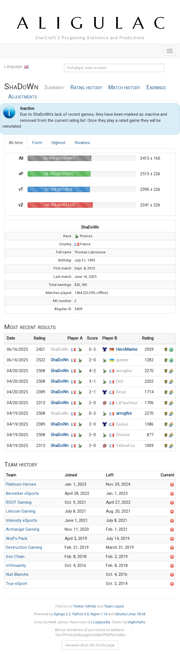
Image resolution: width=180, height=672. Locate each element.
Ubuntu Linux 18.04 (130, 614)
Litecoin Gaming (20, 511)
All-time (16, 142)
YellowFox (125, 445)
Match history (124, 87)
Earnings (156, 87)
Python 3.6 (80, 614)
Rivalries (82, 142)
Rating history (86, 87)
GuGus (122, 424)
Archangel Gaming (22, 529)
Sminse (123, 434)
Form (37, 142)
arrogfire (124, 370)
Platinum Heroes (21, 484)
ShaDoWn (60, 349)
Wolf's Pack (16, 538)
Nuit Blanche (17, 574)
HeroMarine (126, 349)
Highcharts (136, 622)
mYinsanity (16, 565)
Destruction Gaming (24, 547)
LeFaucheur (127, 402)
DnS (119, 381)
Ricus (121, 391)
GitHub (90, 606)
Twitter (78, 606)
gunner (122, 359)
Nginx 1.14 (99, 614)
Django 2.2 (62, 614)
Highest (58, 142)
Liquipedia (101, 622)
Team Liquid (114, 606)
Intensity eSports (21, 520)
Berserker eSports (22, 493)
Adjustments (22, 96)
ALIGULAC (96, 23)
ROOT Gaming (18, 502)
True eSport (16, 583)
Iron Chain (15, 556)
